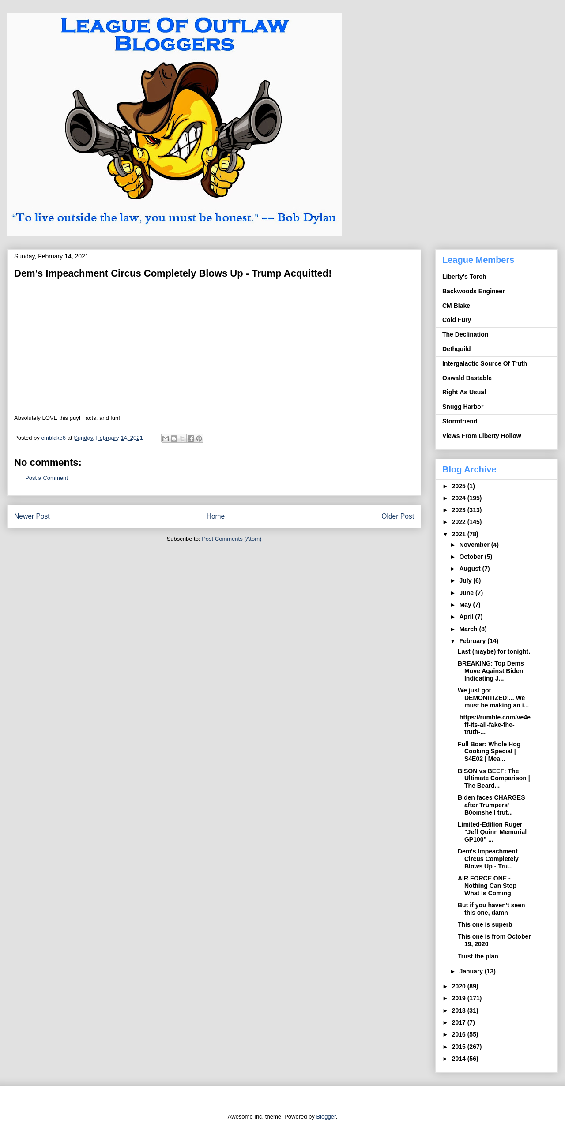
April (467, 616)
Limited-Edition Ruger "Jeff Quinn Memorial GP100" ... (492, 832)
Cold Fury (456, 319)
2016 (459, 1034)
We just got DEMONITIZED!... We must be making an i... (493, 698)
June (467, 592)
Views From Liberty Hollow (481, 435)
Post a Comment (46, 478)
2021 (459, 534)
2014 (459, 1058)
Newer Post (32, 516)
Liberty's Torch (464, 276)
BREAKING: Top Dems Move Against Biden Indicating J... (491, 671)
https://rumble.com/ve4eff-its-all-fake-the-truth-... (494, 725)
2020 (459, 986)
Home (216, 516)
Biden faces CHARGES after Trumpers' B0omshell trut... (491, 805)
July (466, 580)
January (472, 971)
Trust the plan (478, 956)
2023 (459, 509)
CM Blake (456, 305)
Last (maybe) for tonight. (494, 651)
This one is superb (485, 924)
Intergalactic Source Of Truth (484, 363)
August (470, 568)
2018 (459, 1010)
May (466, 604)
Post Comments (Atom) (231, 538)
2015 (459, 1046)
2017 (459, 1022)
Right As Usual (464, 392)
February (473, 640)
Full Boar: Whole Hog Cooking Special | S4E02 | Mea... (489, 752)
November (475, 544)
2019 (459, 998)
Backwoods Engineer (473, 291)
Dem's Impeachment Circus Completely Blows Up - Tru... (488, 859)
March (469, 628)
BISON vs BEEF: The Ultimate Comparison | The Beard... (494, 778)
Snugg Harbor (462, 406)
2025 (459, 486)
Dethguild (456, 348)
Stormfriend (459, 421)
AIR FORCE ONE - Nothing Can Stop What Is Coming (487, 886)
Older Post (397, 516)
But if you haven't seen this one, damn (491, 909)
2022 (459, 521)
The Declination (465, 334)
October (472, 556)
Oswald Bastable (467, 378)
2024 (459, 498)
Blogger (325, 1116)
